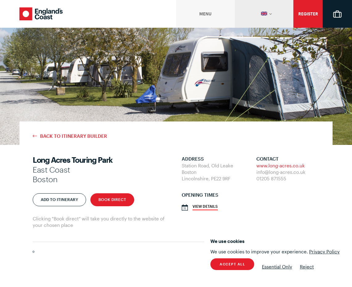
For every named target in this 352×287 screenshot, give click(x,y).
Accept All (232, 264)
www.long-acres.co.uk (280, 165)
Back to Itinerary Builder (73, 136)
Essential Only (277, 266)
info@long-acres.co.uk (280, 172)
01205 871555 (271, 178)
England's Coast (41, 13)
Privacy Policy (324, 251)
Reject (307, 266)
